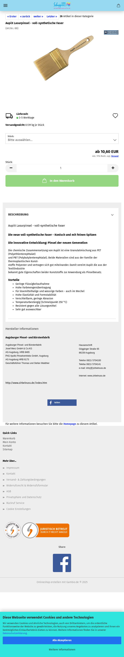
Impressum (12, 467)
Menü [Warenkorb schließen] (5, 5)
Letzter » (52, 16)
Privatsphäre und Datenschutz (23, 497)
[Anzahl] (62, 168)
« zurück (25, 16)
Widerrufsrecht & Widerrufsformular (27, 485)
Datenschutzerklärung (15, 633)
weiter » (38, 16)
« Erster (12, 16)
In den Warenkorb (58, 180)
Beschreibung (18, 214)
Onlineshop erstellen (49, 582)
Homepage (69, 423)
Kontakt (10, 473)
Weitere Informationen (62, 649)
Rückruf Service (15, 503)
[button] (10, 168)
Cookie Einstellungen (18, 509)
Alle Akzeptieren (62, 640)
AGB (8, 491)
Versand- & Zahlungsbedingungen (26, 479)
